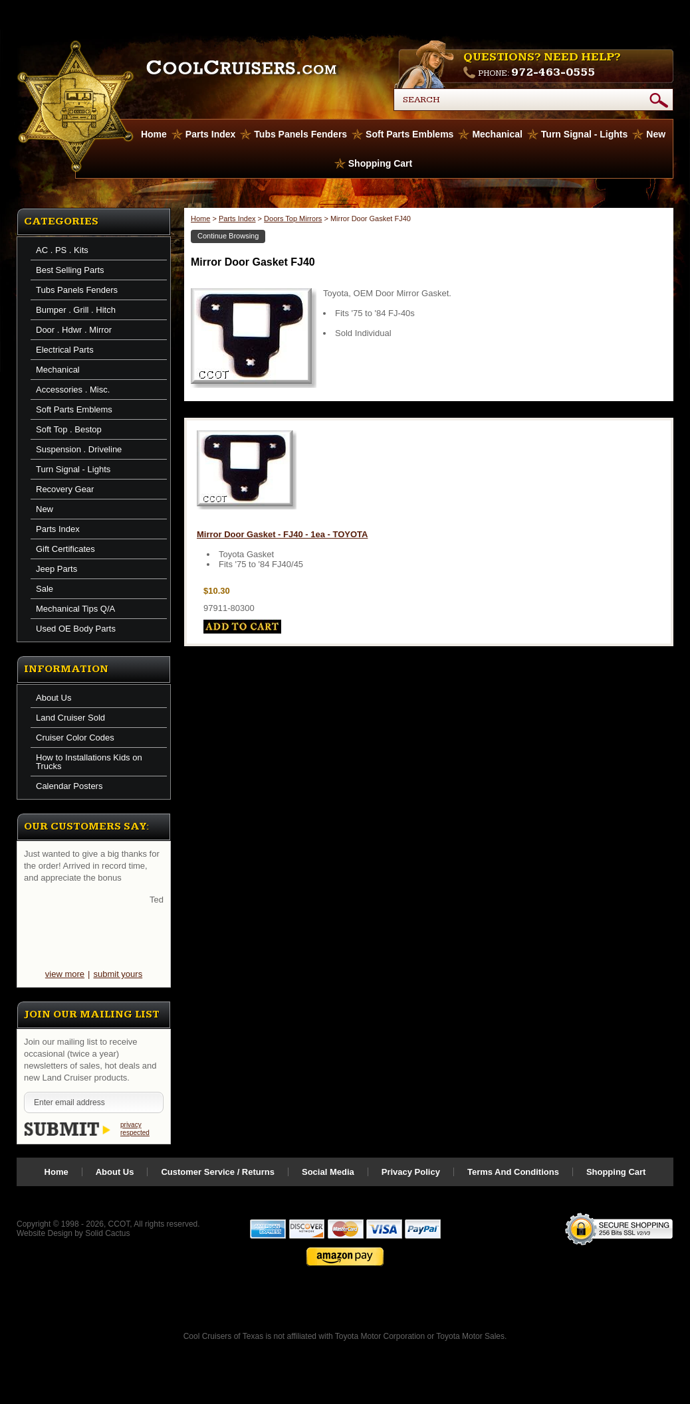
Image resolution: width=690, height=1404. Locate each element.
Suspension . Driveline (79, 449)
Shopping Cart (380, 163)
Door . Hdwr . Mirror (74, 330)
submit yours (117, 974)
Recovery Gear (65, 489)
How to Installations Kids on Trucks (89, 761)
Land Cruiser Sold (70, 718)
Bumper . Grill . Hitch (76, 310)
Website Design (44, 1233)
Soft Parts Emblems (409, 134)
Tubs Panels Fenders (300, 134)
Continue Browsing (228, 236)
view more (64, 974)
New (655, 134)
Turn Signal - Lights (584, 134)
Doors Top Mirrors (293, 218)
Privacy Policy (411, 1172)
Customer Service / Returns (218, 1172)
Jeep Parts (56, 569)
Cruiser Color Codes (75, 738)
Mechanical (497, 134)
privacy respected (135, 1128)
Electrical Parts (65, 350)
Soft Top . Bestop (69, 429)
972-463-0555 (553, 72)
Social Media (328, 1172)
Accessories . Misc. (73, 390)
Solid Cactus (107, 1233)
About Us (53, 698)
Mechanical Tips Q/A (75, 609)
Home (200, 218)
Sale (44, 589)
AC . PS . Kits (62, 250)
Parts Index (210, 134)
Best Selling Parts (70, 270)
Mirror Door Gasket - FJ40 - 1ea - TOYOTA (282, 534)
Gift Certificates (65, 549)
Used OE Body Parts (76, 629)
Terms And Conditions (513, 1172)
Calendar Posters (69, 786)
